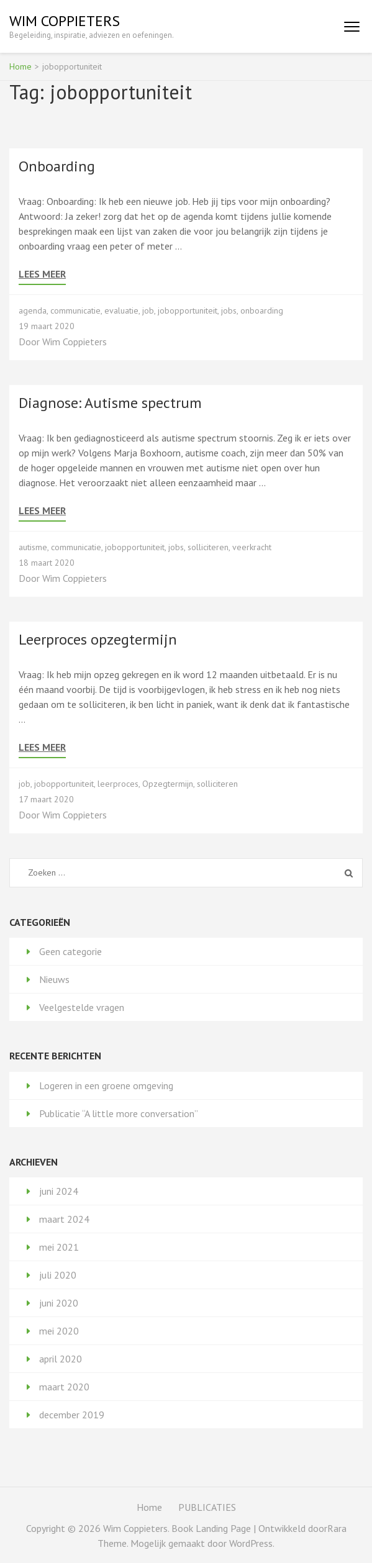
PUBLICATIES (207, 1507)
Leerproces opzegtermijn (98, 639)
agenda (33, 310)
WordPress (251, 1543)
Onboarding (57, 166)
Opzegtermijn (167, 783)
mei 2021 (59, 1247)
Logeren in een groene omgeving (106, 1085)
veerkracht (251, 547)
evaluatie (121, 310)
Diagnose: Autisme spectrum (110, 402)
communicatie (75, 310)
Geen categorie (70, 951)
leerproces (118, 783)
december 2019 (71, 1414)
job (148, 310)
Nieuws (54, 979)
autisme (33, 547)
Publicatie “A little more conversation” (118, 1113)
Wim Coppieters (64, 20)
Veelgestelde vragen (81, 1007)
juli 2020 (57, 1275)
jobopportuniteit (187, 310)
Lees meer (42, 274)
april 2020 (60, 1358)
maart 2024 (64, 1219)
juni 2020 (58, 1303)
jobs (229, 310)
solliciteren (208, 547)
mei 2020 (59, 1331)
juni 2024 (58, 1191)
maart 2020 (64, 1386)
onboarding (261, 310)
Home (149, 1507)
